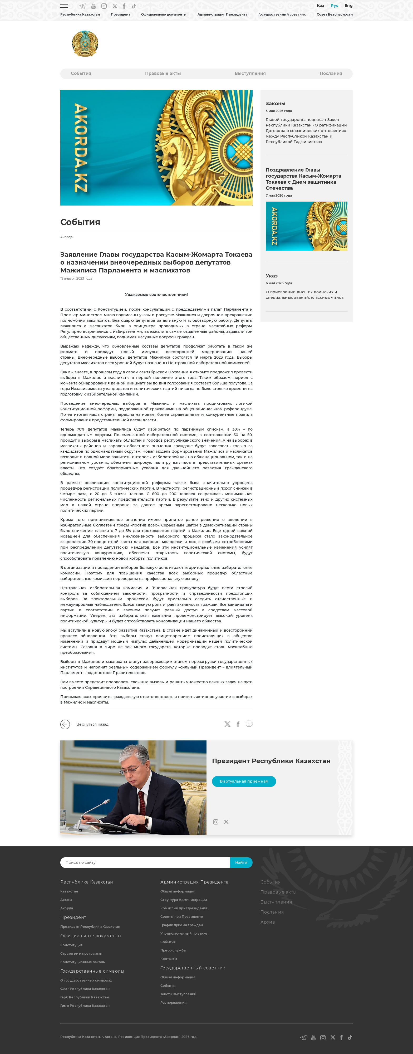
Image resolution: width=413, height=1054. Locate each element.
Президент (120, 14)
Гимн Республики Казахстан (85, 1006)
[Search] (150, 862)
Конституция (71, 945)
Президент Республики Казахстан (90, 927)
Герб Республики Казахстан (84, 997)
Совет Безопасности (335, 14)
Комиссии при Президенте (184, 908)
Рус (334, 5)
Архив (267, 922)
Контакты (168, 959)
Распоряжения (173, 1002)
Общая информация (177, 891)
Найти (241, 862)
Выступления (250, 73)
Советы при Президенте (181, 917)
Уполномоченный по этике (184, 933)
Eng (349, 5)
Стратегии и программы (81, 953)
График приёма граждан (181, 925)
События (81, 73)
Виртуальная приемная (244, 781)
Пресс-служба (173, 950)
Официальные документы (163, 14)
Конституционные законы (83, 962)
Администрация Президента (222, 14)
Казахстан (69, 891)
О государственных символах (86, 980)
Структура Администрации (183, 900)
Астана (66, 900)
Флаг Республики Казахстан (85, 989)
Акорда (66, 908)
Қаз (320, 5)
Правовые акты (163, 73)
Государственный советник (282, 14)
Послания (331, 73)
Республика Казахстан (80, 14)
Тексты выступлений (178, 994)
